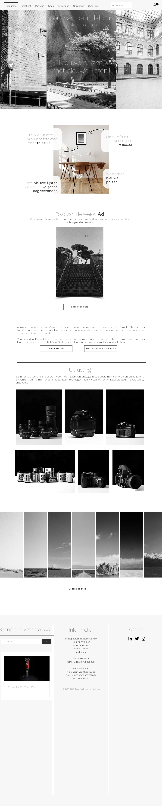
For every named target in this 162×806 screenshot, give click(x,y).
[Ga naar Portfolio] (56, 348)
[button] (156, 4)
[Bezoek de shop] (79, 307)
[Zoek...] (121, 5)
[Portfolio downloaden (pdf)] (100, 348)
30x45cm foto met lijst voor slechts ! (119, 141)
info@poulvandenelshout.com (81, 638)
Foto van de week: (79, 214)
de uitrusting (31, 376)
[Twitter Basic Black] (136, 638)
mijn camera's (115, 376)
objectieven (135, 376)
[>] (46, 641)
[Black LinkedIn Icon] (130, 638)
